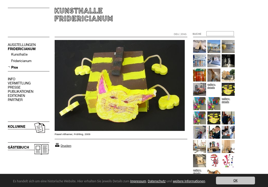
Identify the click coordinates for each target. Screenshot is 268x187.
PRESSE (14, 87)
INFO (11, 79)
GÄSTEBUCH (18, 147)
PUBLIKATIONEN (20, 92)
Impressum (138, 181)
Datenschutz (156, 181)
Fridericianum (21, 61)
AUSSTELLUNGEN (22, 45)
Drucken (66, 145)
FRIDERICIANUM (22, 49)
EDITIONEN (16, 96)
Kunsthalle (19, 54)
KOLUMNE (16, 127)
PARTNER (15, 100)
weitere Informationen (189, 181)
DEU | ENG (180, 34)
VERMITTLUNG (19, 83)
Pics (14, 67)
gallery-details (211, 86)
